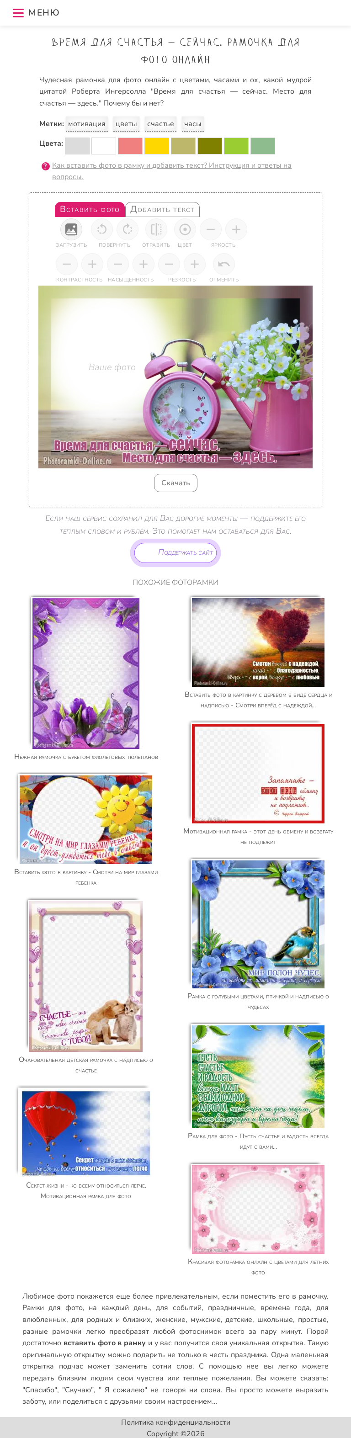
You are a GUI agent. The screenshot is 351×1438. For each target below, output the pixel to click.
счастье (160, 124)
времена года (285, 1308)
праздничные (231, 1308)
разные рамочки (51, 1332)
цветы (126, 124)
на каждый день (119, 1308)
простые (312, 1320)
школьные (275, 1320)
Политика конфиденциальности (175, 1422)
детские (238, 1320)
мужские (206, 1320)
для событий (179, 1308)
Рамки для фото (52, 1308)
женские (171, 1320)
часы (193, 124)
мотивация (87, 124)
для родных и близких (111, 1320)
